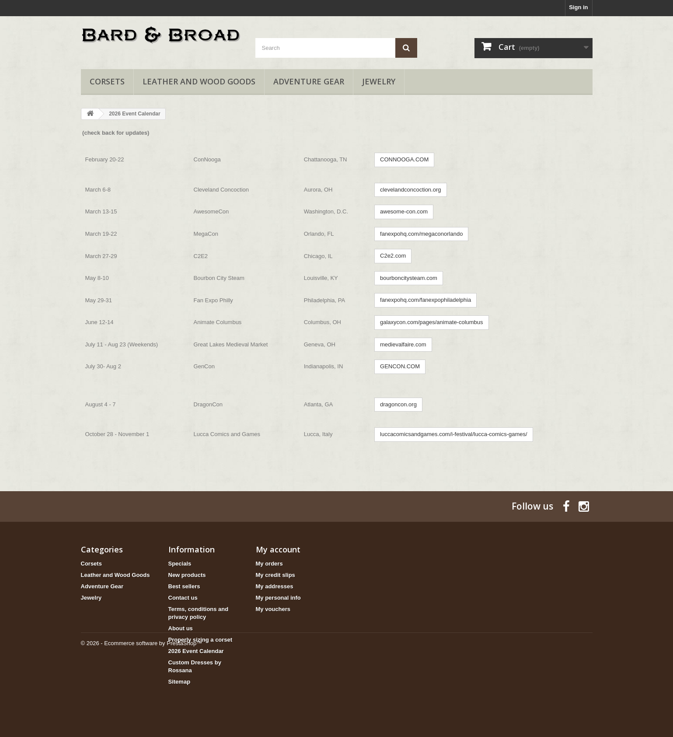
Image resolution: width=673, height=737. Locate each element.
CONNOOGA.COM (404, 159)
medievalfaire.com (403, 344)
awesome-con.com (404, 211)
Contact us (183, 597)
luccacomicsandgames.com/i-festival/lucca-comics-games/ (453, 434)
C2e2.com (393, 255)
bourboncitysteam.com (408, 278)
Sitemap (179, 681)
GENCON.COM (400, 366)
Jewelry (378, 81)
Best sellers (184, 586)
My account (278, 549)
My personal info (278, 597)
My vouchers (273, 609)
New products (187, 575)
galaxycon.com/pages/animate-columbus (431, 322)
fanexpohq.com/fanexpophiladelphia (425, 300)
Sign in (578, 7)
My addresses (274, 586)
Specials (180, 563)
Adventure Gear (308, 81)
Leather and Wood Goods (199, 81)
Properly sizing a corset (200, 639)
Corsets (107, 81)
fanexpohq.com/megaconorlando (421, 234)
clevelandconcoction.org (410, 189)
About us (180, 628)
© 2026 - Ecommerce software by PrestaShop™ (141, 713)
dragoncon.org (398, 404)
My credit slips (275, 575)
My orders (269, 563)
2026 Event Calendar (196, 651)
